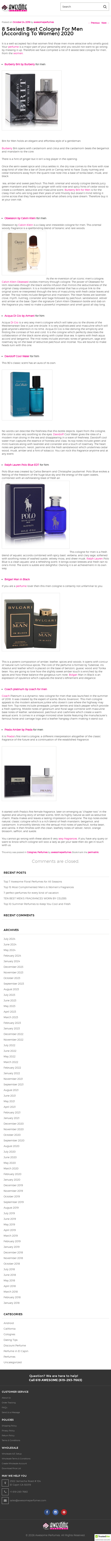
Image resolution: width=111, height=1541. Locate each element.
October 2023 (12, 978)
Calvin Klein (25, 224)
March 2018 (11, 1291)
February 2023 (12, 1022)
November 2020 (14, 1129)
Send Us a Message (11, 1412)
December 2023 (13, 966)
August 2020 (11, 1146)
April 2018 (10, 1286)
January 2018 (12, 1302)
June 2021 (10, 1095)
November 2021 (13, 1078)
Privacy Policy (8, 1430)
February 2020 (12, 1174)
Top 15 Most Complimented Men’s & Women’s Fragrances (39, 887)
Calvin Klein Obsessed (15, 281)
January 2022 (12, 1073)
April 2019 (10, 1230)
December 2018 (13, 1252)
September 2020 (14, 1140)
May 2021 (9, 1101)
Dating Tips (10, 1339)
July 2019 (9, 1213)
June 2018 (10, 1274)
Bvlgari (73, 674)
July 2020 (10, 1151)
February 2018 (12, 1297)
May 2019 (9, 1224)
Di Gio (14, 322)
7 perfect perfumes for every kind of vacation (31, 892)
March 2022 (11, 1062)
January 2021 (11, 1118)
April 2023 (10, 1011)
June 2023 (10, 1000)
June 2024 (10, 944)
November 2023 (13, 972)
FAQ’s (4, 1407)
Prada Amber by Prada (18, 729)
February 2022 (12, 1067)
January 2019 (11, 1246)
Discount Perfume (15, 1345)
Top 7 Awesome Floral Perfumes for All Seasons (33, 881)
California (9, 1328)
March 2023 (11, 1017)
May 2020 (10, 1162)
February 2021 (12, 1112)
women (18, 53)
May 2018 (9, 1280)
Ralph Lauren (95, 558)
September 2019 (14, 1202)
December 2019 (13, 1185)
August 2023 (11, 989)
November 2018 (13, 1258)
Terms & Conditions (11, 1440)
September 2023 (14, 983)
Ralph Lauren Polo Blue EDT (21, 464)
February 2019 (12, 1241)
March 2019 (11, 1235)
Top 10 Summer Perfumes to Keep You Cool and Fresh (37, 903)
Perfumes (42, 852)
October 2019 (12, 1196)
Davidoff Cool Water (16, 356)
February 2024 (12, 955)
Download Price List (11, 1468)
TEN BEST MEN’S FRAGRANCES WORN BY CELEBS (35, 898)
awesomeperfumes (44, 22)
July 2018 (9, 1269)
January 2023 (12, 1028)
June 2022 (10, 1050)
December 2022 (13, 1034)
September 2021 (14, 1084)
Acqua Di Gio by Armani (19, 315)
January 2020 (12, 1179)
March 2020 (11, 1168)
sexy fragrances (67, 838)
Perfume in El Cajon (16, 1351)
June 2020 (10, 1157)
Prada (10, 736)
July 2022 (9, 1045)
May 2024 (9, 950)
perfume (13, 46)
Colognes (32, 852)
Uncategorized (13, 1362)
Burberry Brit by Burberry (19, 64)
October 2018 (12, 1263)
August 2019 (11, 1207)
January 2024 (12, 961)
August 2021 (11, 1090)
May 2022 (9, 1056)
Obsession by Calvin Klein (20, 218)
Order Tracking (9, 1402)
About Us (6, 1397)
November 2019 (13, 1190)
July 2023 (9, 994)
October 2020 (12, 1134)
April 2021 (10, 1106)
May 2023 (9, 1006)
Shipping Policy (9, 1425)
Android (9, 1323)
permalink (93, 852)
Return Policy (8, 1435)
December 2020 (14, 1123)
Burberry (7, 148)
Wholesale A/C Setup (12, 1453)
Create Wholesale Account (14, 1463)
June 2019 (10, 1218)
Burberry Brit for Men (77, 189)
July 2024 (9, 938)
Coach (6, 695)
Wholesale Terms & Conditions (16, 1458)
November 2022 (13, 1039)
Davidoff (58, 434)
